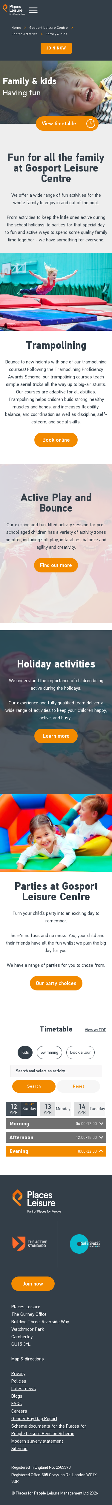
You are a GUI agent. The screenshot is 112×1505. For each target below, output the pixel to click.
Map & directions (27, 1359)
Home (16, 27)
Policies (18, 1381)
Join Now (56, 48)
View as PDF (95, 1029)
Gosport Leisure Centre (48, 27)
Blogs (16, 1396)
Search (34, 1086)
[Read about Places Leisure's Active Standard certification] (34, 1244)
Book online (56, 440)
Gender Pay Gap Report (34, 1418)
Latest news (23, 1388)
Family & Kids (56, 34)
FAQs (16, 1403)
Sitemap (19, 1448)
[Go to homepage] (14, 10)
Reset (78, 1086)
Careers (19, 1411)
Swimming (49, 1052)
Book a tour (80, 1052)
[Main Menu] (33, 10)
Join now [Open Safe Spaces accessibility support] (33, 1283)
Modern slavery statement (37, 1441)
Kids (25, 1052)
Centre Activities (24, 34)
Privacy (18, 1373)
